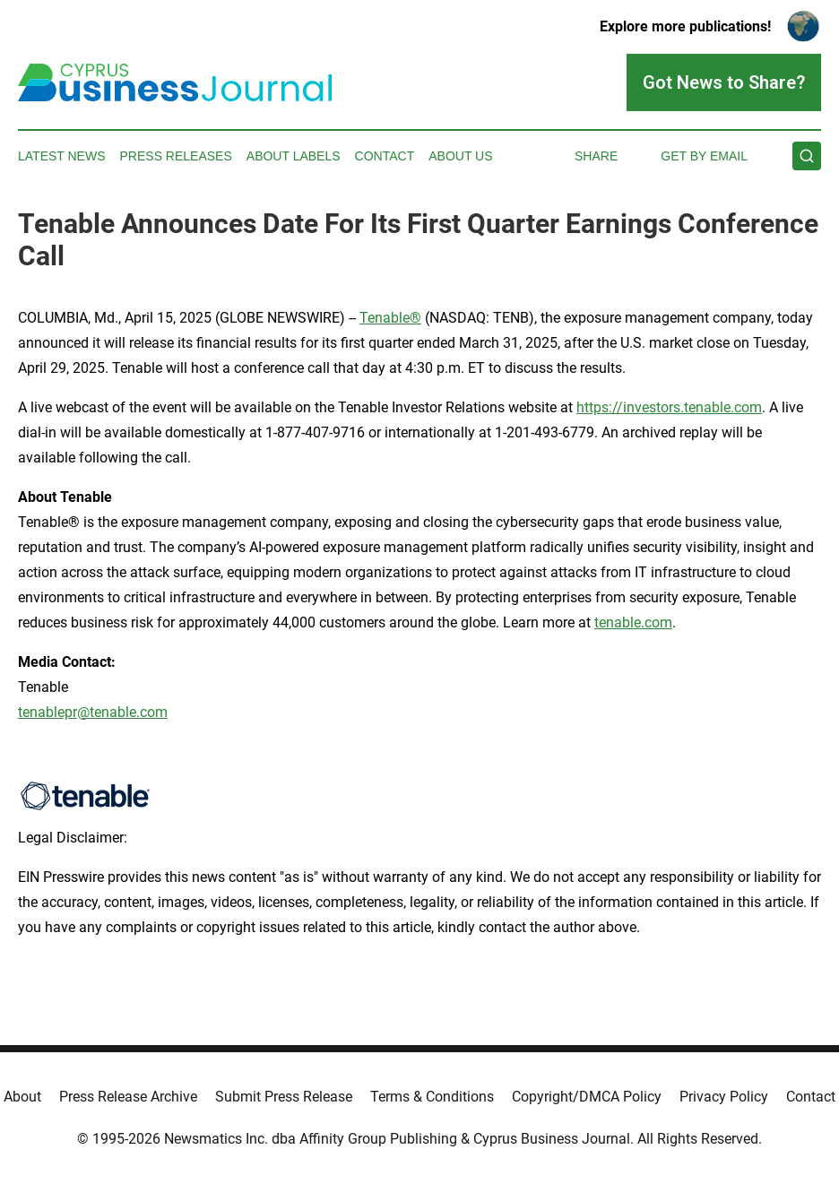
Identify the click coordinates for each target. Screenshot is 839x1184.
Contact (385, 156)
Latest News (62, 156)
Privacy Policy (723, 1096)
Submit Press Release (283, 1096)
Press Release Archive (128, 1096)
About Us (460, 156)
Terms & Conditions (432, 1096)
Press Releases (176, 156)
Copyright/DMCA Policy (587, 1096)
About (22, 1096)
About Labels (294, 156)
